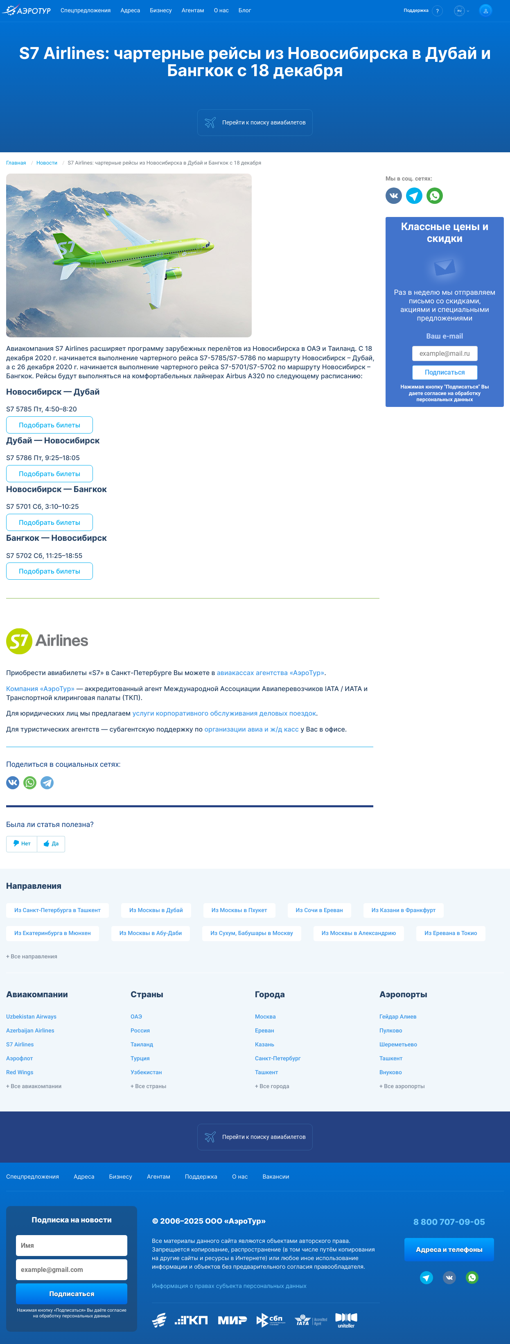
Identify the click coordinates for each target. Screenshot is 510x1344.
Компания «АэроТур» (40, 688)
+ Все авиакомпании (33, 1086)
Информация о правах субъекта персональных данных (229, 1286)
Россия (140, 1031)
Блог (245, 10)
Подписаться (445, 372)
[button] (423, 10)
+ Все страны (148, 1086)
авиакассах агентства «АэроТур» (271, 673)
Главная (16, 163)
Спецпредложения (86, 10)
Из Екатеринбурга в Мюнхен (52, 933)
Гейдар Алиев (398, 1017)
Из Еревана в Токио (450, 933)
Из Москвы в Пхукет (239, 910)
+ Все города (272, 1086)
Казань (264, 1044)
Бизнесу (161, 10)
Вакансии (275, 1176)
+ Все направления (31, 956)
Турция (140, 1058)
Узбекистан (146, 1072)
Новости (46, 163)
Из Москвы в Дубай (156, 910)
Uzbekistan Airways (31, 1017)
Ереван (264, 1031)
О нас (221, 10)
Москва (265, 1017)
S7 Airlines (20, 1044)
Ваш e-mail (445, 336)
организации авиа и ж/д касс (251, 729)
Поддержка (201, 1176)
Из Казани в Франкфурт (404, 910)
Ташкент (266, 1072)
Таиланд (142, 1044)
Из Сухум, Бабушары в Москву (251, 933)
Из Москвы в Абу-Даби (151, 933)
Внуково (390, 1072)
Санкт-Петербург (278, 1058)
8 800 (449, 1222)
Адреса (130, 10)
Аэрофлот (19, 1058)
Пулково (390, 1031)
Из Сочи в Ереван (319, 910)
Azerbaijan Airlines (30, 1031)
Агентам (193, 10)
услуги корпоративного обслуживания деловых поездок (224, 713)
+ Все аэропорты (402, 1086)
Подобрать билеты (49, 425)
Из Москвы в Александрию (359, 933)
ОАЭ (136, 1017)
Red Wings (19, 1072)
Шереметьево (398, 1044)
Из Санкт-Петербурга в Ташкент (57, 910)
